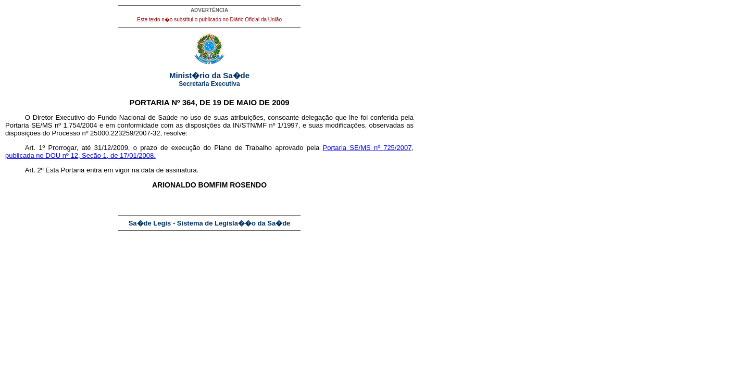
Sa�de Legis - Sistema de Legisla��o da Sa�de (210, 223)
